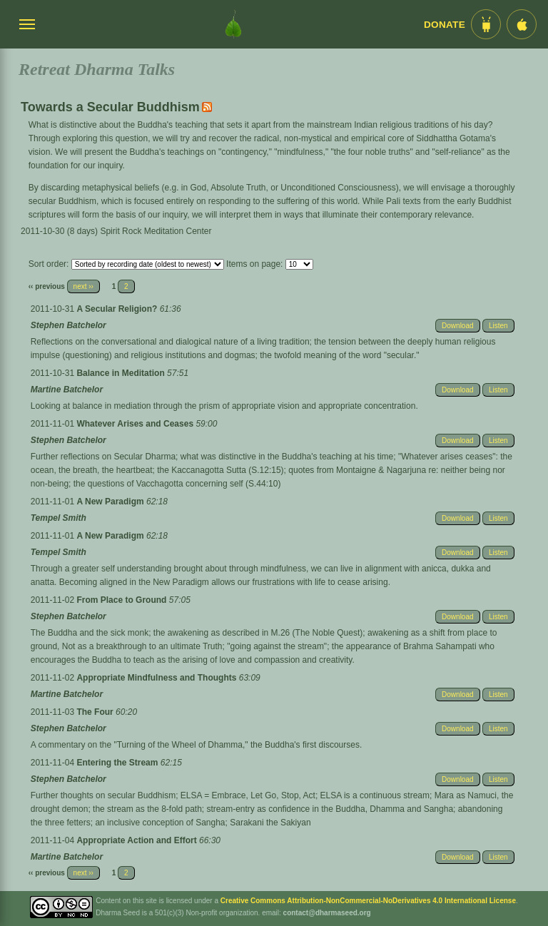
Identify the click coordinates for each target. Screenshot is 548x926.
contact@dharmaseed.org (327, 913)
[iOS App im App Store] (522, 24)
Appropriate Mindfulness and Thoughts (157, 678)
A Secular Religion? (117, 309)
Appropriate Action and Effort (137, 840)
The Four (96, 712)
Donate (444, 24)
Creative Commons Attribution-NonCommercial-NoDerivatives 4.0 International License (368, 901)
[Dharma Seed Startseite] (233, 24)
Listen (498, 326)
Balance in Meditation (121, 373)
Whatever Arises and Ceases (136, 424)
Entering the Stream (118, 763)
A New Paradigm (111, 502)
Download (457, 326)
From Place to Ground (122, 600)
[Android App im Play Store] (486, 24)
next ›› (83, 286)
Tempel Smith (58, 518)
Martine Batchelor (67, 390)
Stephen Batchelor (68, 325)
